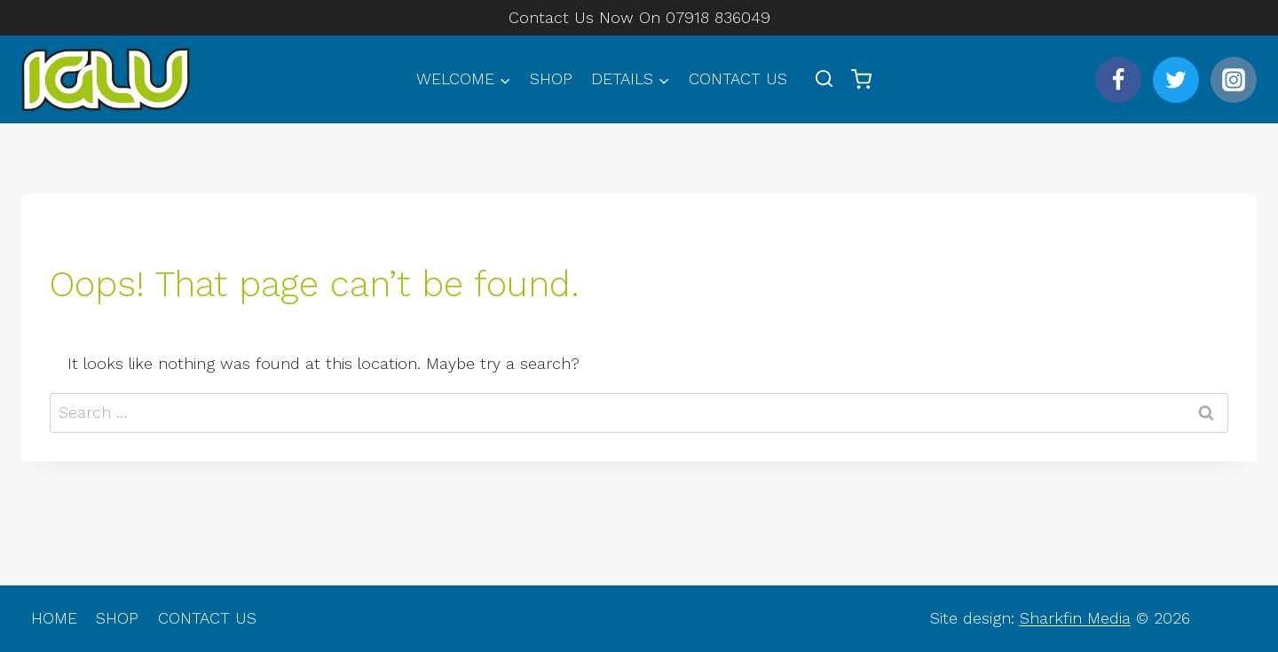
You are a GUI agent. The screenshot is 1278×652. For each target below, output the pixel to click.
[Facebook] (1118, 80)
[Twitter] (1176, 80)
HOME (54, 618)
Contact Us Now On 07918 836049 (639, 17)
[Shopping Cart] (861, 79)
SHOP (551, 78)
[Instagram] (1234, 80)
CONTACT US (738, 78)
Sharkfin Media (1075, 618)
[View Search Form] (824, 79)
